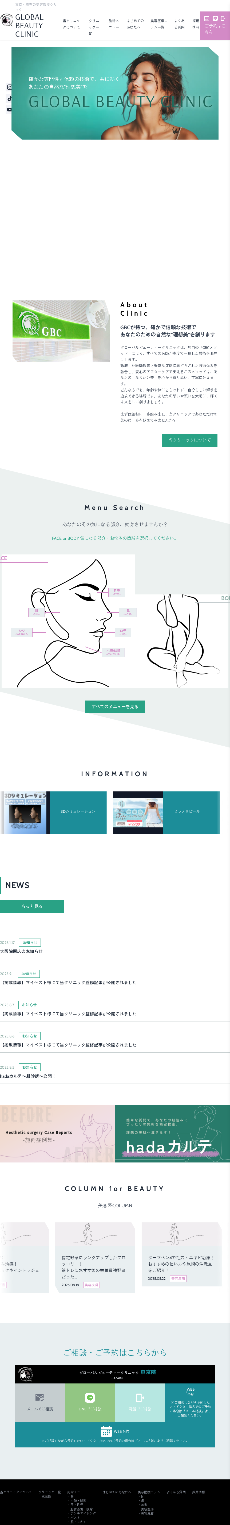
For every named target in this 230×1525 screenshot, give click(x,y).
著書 (144, 1505)
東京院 (46, 1496)
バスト (75, 1518)
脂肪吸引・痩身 (81, 1509)
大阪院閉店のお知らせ (21, 951)
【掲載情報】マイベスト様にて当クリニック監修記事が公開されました (68, 982)
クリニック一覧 (94, 27)
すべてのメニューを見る (115, 706)
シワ (21, 632)
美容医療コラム (149, 1492)
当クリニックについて (189, 440)
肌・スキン (78, 1522)
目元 (117, 592)
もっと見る (32, 906)
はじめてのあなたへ (116, 1492)
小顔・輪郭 (78, 1501)
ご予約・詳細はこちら (198, 252)
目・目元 (76, 1505)
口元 (123, 632)
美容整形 (147, 1509)
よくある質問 (176, 1492)
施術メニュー (76, 1492)
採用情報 (198, 1492)
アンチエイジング (83, 1513)
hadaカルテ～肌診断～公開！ (28, 1076)
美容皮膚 (147, 1513)
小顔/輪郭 (113, 652)
